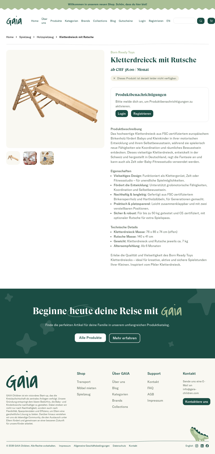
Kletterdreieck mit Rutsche (76, 37)
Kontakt (153, 382)
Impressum (155, 400)
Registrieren (156, 21)
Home (34, 21)
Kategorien (71, 21)
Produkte (56, 21)
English (189, 445)
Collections (100, 21)
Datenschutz (119, 445)
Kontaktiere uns (196, 402)
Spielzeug (25, 37)
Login (142, 21)
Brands (85, 21)
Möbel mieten (86, 388)
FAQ (150, 388)
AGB (150, 394)
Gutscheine (126, 21)
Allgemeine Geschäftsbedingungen (92, 445)
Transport (84, 382)
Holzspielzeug (45, 37)
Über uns (44, 21)
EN (168, 21)
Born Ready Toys (123, 52)
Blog (113, 21)
